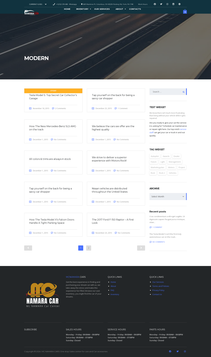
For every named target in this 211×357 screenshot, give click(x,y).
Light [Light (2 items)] (163, 161)
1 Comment (124, 108)
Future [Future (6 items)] (153, 161)
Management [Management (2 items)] (175, 161)
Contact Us (157, 294)
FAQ (112, 290)
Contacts (135, 9)
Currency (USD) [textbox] (35, 4)
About (119, 9)
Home (67, 9)
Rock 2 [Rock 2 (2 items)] (162, 173)
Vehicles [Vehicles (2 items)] (172, 173)
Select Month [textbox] (158, 196)
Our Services (102, 9)
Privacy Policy (158, 290)
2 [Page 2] (88, 249)
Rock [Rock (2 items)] (153, 173)
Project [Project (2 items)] (182, 167)
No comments (157, 242)
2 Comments (61, 108)
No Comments (61, 140)
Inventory (82, 9)
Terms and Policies (160, 286)
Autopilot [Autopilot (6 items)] (155, 156)
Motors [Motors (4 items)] (171, 167)
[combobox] (37, 4)
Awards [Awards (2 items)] (166, 156)
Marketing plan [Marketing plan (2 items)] (157, 167)
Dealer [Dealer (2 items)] (177, 156)
